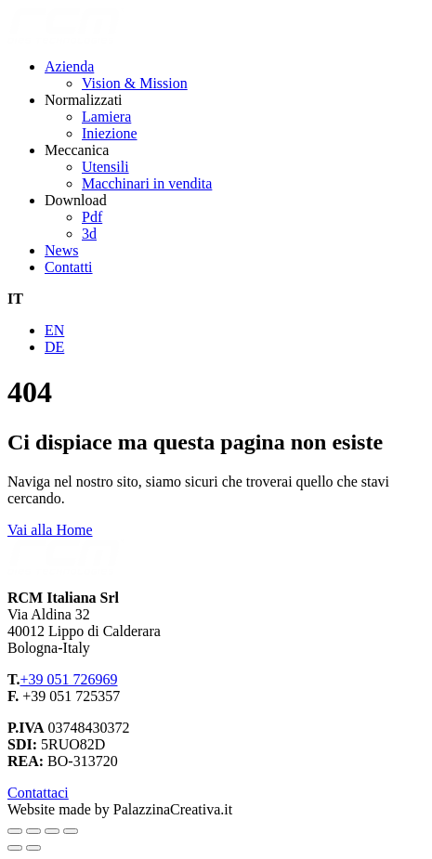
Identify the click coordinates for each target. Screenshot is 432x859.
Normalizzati (84, 100)
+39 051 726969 (68, 679)
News (61, 250)
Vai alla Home (50, 530)
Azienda (69, 66)
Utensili (105, 167)
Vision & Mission (135, 83)
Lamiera (106, 116)
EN (54, 330)
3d (89, 233)
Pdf (92, 217)
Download (76, 200)
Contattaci (38, 792)
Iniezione (109, 133)
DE (54, 347)
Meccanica (77, 150)
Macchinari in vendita (147, 183)
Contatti (69, 267)
